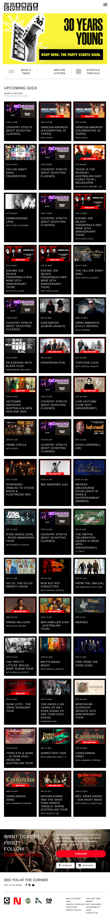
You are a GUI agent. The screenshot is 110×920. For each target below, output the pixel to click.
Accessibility (93, 907)
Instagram (86, 865)
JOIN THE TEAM (93, 899)
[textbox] (16, 93)
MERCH (89, 902)
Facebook (65, 865)
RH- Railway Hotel (38, 900)
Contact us (92, 913)
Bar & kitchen (73, 899)
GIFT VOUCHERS (93, 904)
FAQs (88, 910)
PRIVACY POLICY (74, 910)
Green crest (28, 900)
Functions (71, 907)
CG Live (49, 901)
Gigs (68, 902)
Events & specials (75, 904)
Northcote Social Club (17, 901)
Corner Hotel (21, 7)
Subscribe (81, 853)
